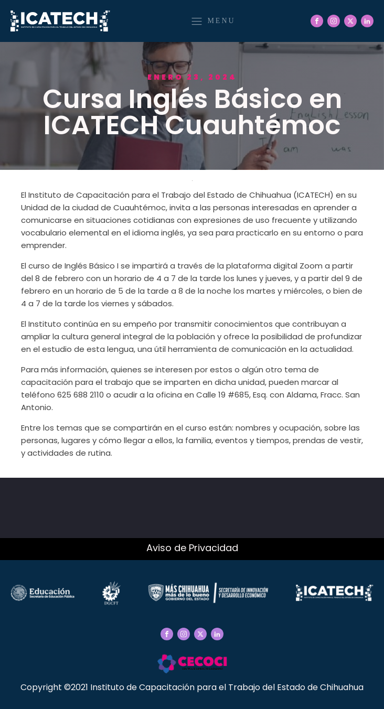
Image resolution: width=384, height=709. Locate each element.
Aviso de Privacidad (192, 547)
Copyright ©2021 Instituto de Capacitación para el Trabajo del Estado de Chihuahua (192, 687)
